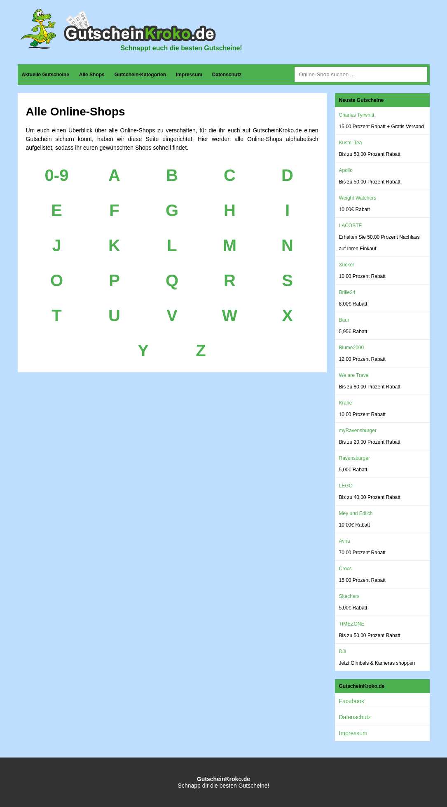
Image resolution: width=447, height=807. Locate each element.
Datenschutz (226, 75)
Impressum (189, 75)
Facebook (351, 701)
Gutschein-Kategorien (140, 75)
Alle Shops (92, 75)
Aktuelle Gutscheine (45, 75)
